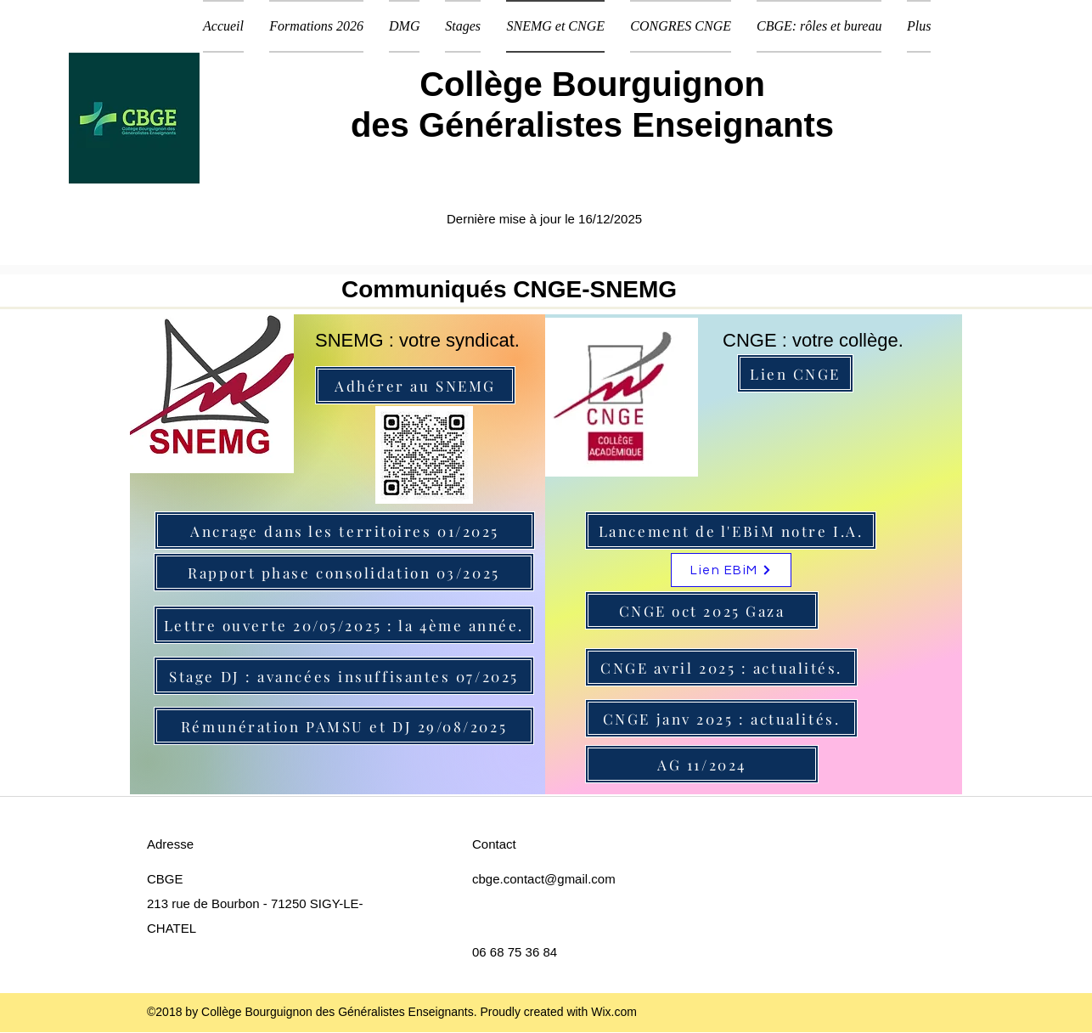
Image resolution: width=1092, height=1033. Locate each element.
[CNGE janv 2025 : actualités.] (721, 718)
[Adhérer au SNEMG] (415, 385)
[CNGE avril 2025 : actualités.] (721, 667)
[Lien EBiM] (731, 570)
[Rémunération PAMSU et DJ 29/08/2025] (344, 726)
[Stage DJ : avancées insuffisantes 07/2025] (344, 676)
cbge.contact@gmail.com (544, 879)
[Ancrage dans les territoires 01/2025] (345, 530)
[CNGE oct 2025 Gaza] (702, 610)
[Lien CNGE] (795, 373)
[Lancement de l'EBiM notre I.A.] (730, 530)
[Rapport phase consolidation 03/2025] (344, 572)
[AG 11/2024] (702, 764)
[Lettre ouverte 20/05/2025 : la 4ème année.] (344, 625)
